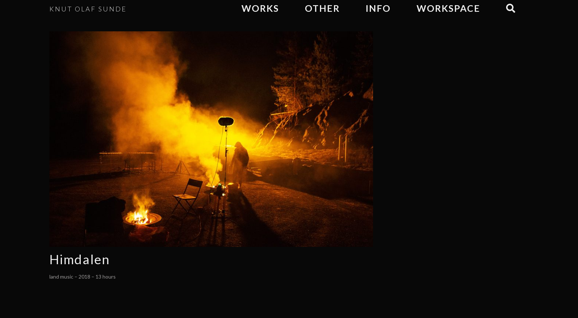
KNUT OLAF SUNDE (88, 9)
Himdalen (79, 259)
